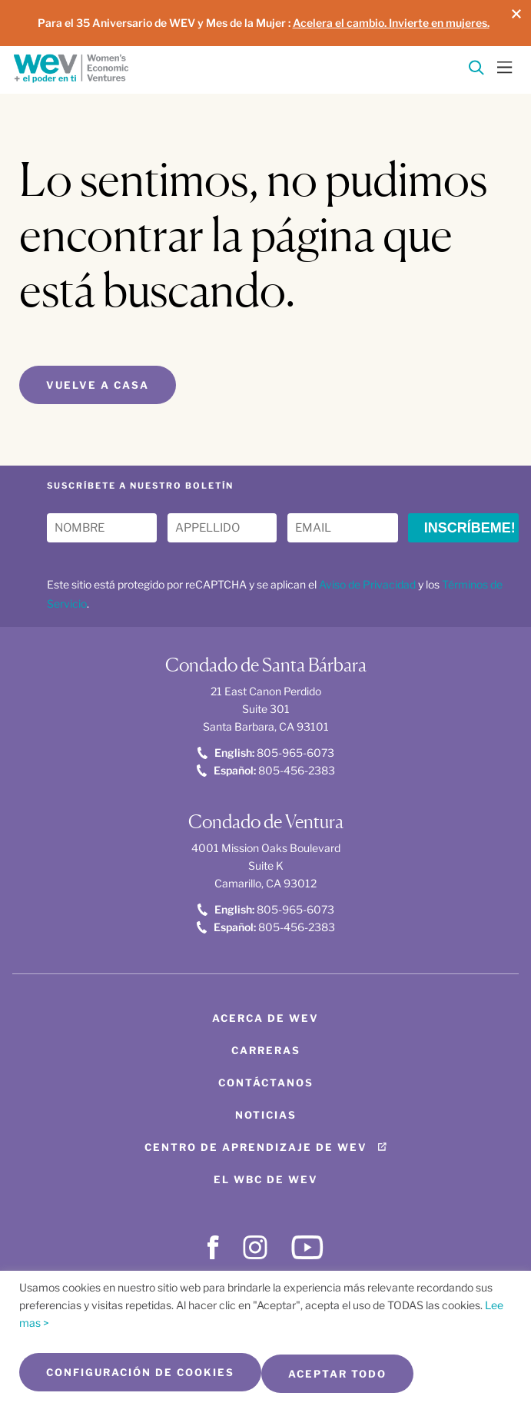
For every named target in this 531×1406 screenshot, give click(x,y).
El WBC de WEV (266, 1179)
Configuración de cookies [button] (140, 1372)
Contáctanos (266, 1082)
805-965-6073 (265, 752)
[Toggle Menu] (505, 66)
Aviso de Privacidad (367, 584)
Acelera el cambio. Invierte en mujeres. (391, 22)
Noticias (266, 1115)
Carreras (265, 1050)
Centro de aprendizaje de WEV (255, 1147)
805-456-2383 (266, 770)
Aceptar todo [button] (337, 1374)
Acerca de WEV (265, 1018)
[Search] (476, 70)
